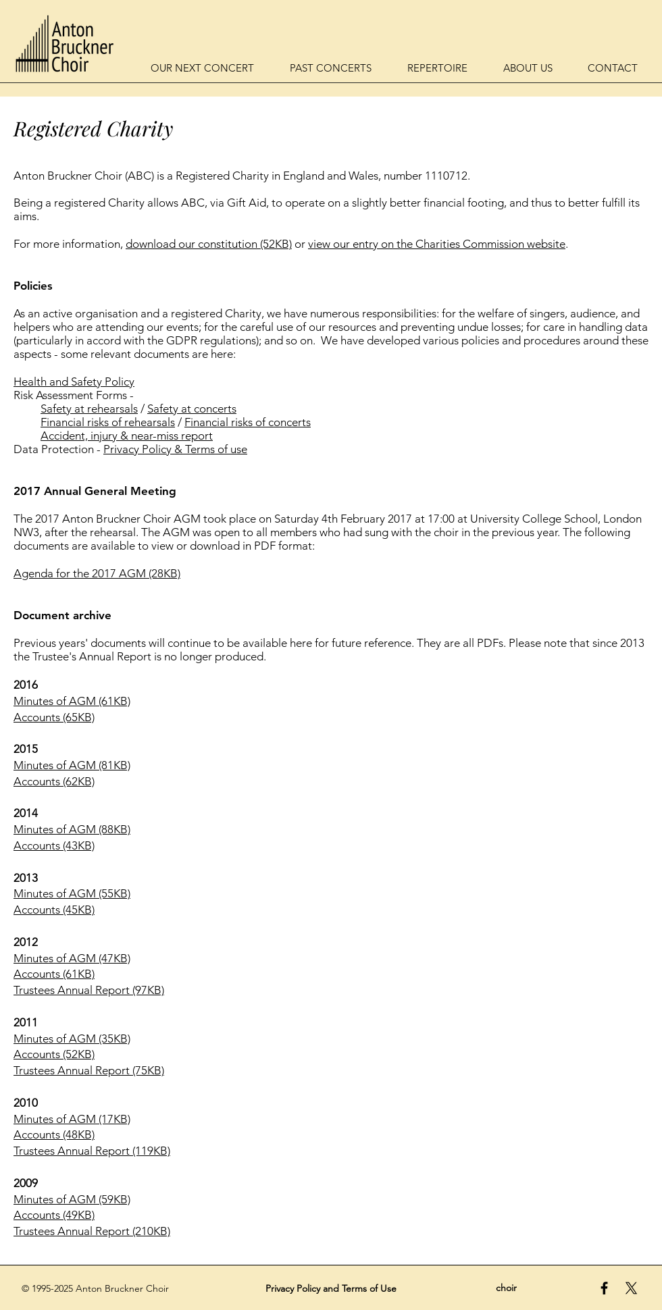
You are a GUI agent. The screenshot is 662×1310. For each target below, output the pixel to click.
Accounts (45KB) (54, 909)
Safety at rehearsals (89, 408)
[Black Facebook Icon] (604, 1288)
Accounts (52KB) (54, 1054)
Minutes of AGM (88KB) (72, 829)
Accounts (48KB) (54, 1134)
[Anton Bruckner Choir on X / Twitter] (631, 1288)
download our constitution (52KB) (209, 244)
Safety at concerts (191, 408)
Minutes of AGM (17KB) (72, 1119)
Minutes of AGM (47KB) (72, 958)
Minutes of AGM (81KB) (72, 765)
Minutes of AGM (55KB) (72, 893)
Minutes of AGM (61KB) (72, 701)
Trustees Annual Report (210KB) (92, 1231)
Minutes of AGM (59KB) (72, 1199)
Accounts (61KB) (54, 973)
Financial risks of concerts (247, 422)
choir (506, 1288)
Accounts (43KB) (54, 845)
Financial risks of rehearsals (108, 422)
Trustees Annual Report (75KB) (89, 1070)
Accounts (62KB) (54, 781)
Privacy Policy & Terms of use (175, 449)
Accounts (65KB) (54, 717)
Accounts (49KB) (54, 1215)
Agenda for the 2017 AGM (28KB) (97, 573)
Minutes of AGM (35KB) (72, 1038)
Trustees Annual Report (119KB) (92, 1150)
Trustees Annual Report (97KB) (89, 990)
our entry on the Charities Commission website (449, 244)
